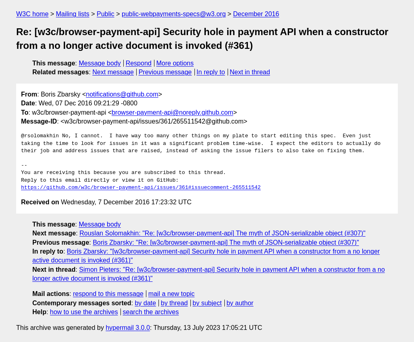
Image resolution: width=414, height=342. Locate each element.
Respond (139, 63)
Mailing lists (72, 13)
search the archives (151, 311)
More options (175, 63)
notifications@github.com (122, 94)
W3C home (32, 13)
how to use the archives (84, 311)
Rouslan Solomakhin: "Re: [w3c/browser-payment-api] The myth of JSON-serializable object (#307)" (222, 233)
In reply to (210, 72)
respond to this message (108, 293)
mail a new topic (171, 293)
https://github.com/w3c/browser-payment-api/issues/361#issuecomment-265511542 (141, 187)
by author (239, 303)
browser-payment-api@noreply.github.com (172, 112)
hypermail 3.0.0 (128, 327)
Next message (113, 72)
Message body (100, 63)
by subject (207, 303)
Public (105, 13)
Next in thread (250, 72)
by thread (174, 303)
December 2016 (256, 13)
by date (145, 303)
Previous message (165, 72)
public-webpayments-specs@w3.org (174, 13)
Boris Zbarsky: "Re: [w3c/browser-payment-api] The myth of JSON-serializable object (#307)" (226, 242)
